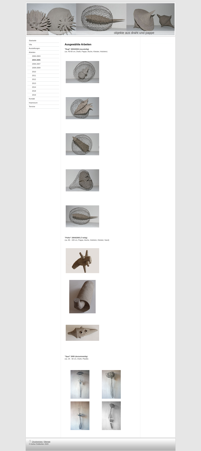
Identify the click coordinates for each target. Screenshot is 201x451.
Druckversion (36, 442)
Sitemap (47, 442)
